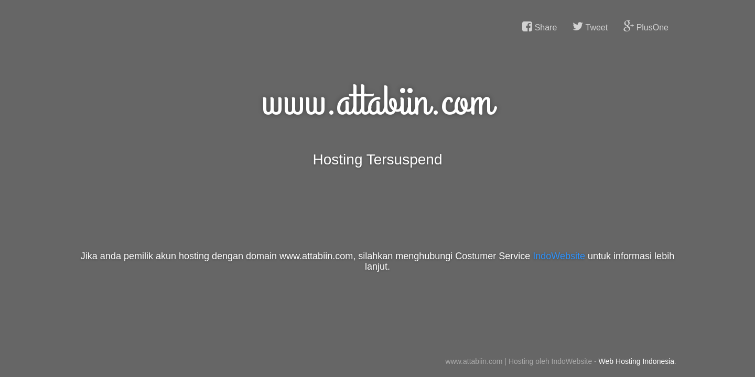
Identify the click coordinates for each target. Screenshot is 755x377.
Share (539, 26)
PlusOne (645, 26)
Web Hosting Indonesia (637, 361)
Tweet (590, 26)
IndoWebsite (559, 256)
